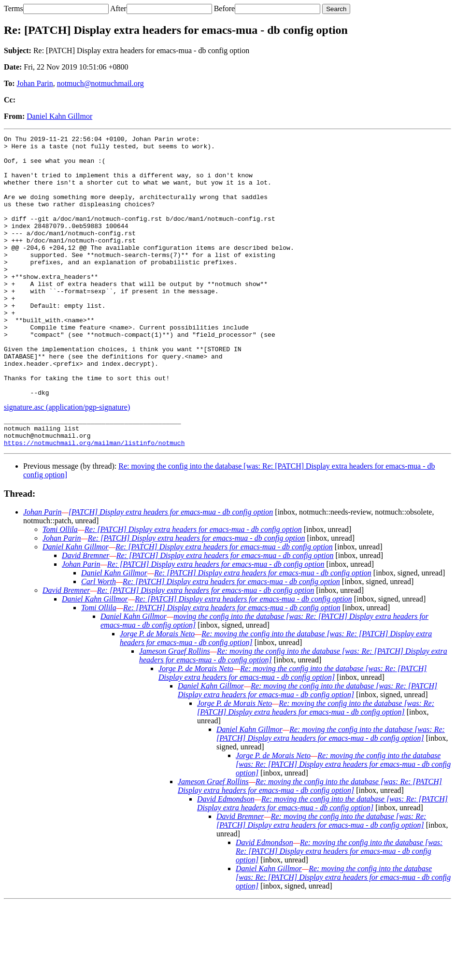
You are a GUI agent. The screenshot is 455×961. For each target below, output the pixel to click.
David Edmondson (226, 857)
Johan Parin (35, 83)
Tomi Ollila (60, 587)
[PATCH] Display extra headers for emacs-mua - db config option (171, 570)
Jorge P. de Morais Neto (157, 692)
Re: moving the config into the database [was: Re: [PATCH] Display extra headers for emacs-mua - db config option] (292, 730)
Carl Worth (98, 639)
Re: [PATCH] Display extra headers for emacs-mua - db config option (193, 587)
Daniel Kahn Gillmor (59, 116)
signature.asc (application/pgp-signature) (67, 459)
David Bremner (86, 613)
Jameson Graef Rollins (174, 709)
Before (224, 8)
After (118, 8)
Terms (13, 8)
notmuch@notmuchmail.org (100, 83)
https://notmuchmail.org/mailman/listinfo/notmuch (94, 500)
